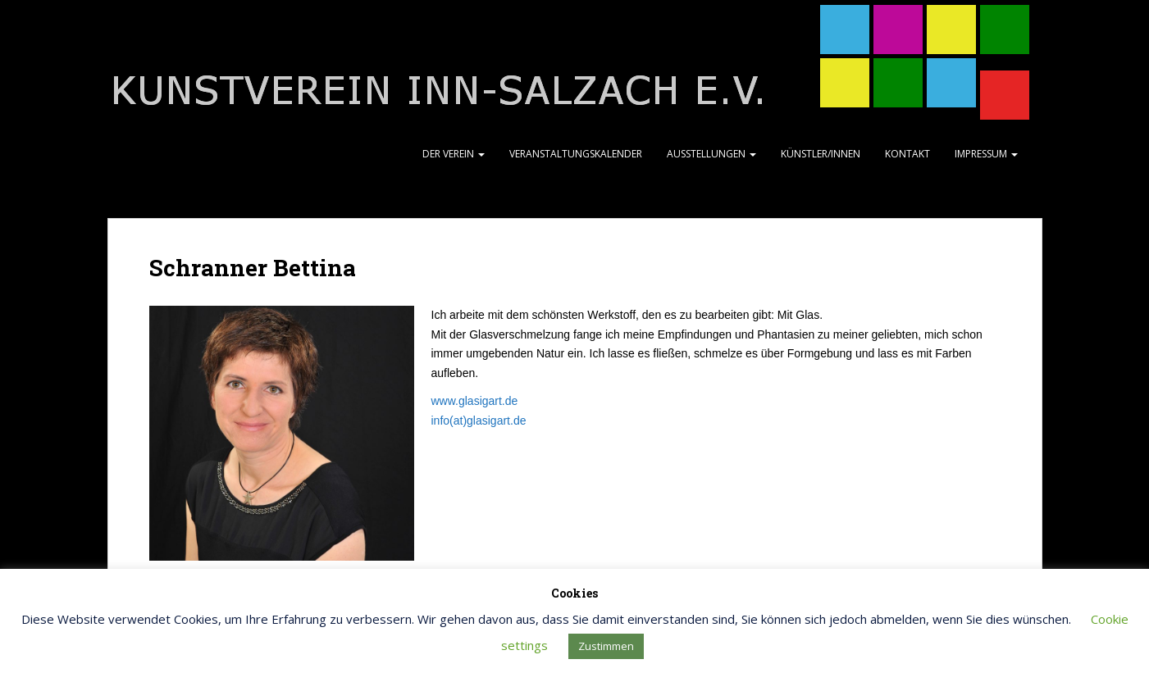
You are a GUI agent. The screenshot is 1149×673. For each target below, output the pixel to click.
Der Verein (453, 154)
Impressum (986, 154)
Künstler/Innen (820, 154)
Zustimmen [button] (606, 646)
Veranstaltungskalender (575, 154)
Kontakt (907, 154)
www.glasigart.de (474, 400)
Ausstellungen (711, 154)
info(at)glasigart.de (479, 420)
